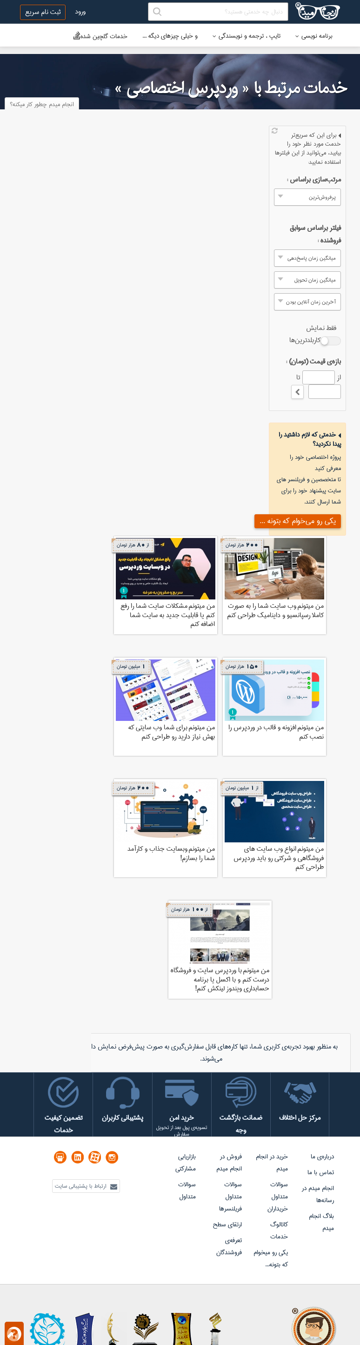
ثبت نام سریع (42, 12)
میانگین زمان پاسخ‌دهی (311, 258)
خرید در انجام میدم (272, 1162)
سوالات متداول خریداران (277, 1196)
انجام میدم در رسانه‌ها (318, 1194)
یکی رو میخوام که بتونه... (270, 1258)
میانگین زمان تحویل (315, 280)
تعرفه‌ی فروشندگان (229, 1246)
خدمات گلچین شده (100, 36)
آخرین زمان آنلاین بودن (311, 302)
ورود (80, 12)
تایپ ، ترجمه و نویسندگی (246, 35)
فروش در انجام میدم (229, 1162)
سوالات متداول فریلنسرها (230, 1196)
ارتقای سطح (227, 1224)
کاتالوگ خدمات (279, 1230)
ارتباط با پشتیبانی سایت (86, 1186)
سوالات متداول (187, 1190)
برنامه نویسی (314, 35)
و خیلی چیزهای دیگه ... (170, 35)
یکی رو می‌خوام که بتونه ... (298, 521)
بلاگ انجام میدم (321, 1222)
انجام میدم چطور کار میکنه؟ (42, 104)
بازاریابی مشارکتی (185, 1162)
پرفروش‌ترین (322, 197)
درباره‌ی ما (322, 1156)
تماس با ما (320, 1172)
